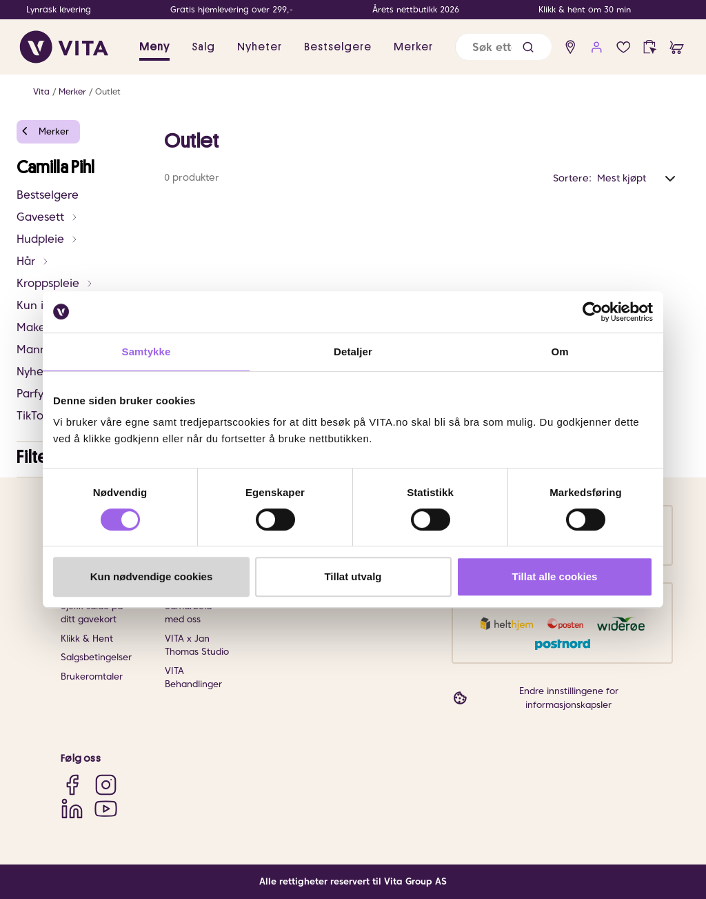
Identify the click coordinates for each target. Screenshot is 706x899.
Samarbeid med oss (188, 613)
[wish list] (623, 47)
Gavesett (48, 217)
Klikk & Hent (87, 638)
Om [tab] (559, 351)
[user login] (596, 47)
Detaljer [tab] (353, 351)
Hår (33, 261)
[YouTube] (105, 808)
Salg (203, 46)
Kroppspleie (55, 283)
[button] (528, 47)
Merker (413, 46)
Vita (41, 91)
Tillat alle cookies (555, 576)
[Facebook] (72, 785)
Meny (154, 46)
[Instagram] (105, 785)
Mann (39, 349)
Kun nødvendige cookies (151, 576)
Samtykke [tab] (146, 351)
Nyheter (259, 46)
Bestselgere (338, 46)
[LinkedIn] (72, 808)
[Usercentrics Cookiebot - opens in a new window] (592, 312)
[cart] (676, 47)
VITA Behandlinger (193, 678)
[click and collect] (649, 47)
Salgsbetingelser (96, 657)
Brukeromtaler (92, 676)
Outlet (108, 91)
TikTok (33, 415)
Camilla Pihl (55, 168)
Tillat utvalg (352, 576)
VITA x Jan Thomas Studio (197, 645)
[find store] (570, 47)
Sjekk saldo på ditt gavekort (92, 613)
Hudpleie (48, 239)
